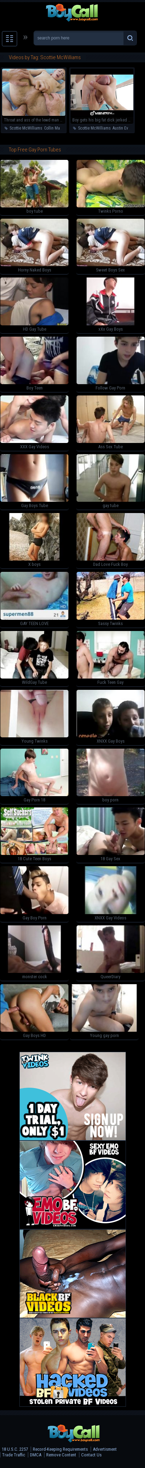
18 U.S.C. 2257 (15, 1449)
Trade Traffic (13, 1454)
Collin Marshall (57, 128)
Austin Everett (124, 128)
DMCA (35, 1454)
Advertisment (105, 1449)
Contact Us (91, 1454)
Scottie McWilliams (26, 128)
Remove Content (61, 1454)
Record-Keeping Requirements (60, 1449)
